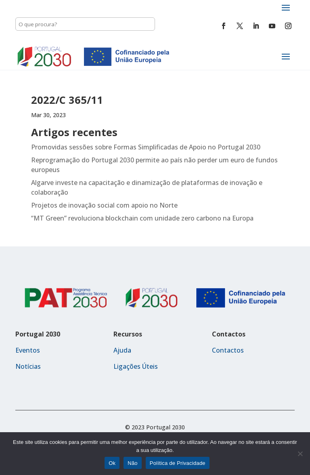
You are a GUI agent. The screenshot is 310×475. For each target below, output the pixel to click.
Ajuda (122, 350)
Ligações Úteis (135, 366)
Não (133, 463)
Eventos (27, 350)
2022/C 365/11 (67, 100)
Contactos (228, 350)
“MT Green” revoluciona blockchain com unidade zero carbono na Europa (142, 218)
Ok (112, 463)
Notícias (28, 366)
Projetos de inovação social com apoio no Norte (104, 205)
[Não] (300, 454)
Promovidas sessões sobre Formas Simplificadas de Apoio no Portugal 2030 (145, 147)
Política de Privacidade (177, 463)
